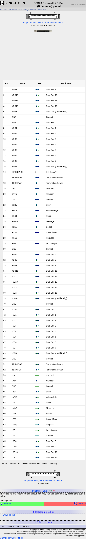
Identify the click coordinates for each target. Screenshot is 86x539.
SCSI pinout (9, 515)
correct (5, 503)
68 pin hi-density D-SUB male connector (43, 475)
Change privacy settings (11, 538)
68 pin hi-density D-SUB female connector (43, 18)
